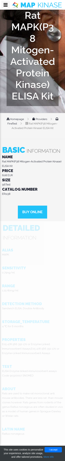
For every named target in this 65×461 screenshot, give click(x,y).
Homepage (16, 119)
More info (49, 456)
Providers (40, 119)
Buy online (32, 212)
